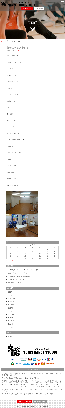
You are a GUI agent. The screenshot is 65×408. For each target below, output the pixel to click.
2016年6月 (11, 314)
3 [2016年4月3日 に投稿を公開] (54, 249)
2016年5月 (11, 317)
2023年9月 (11, 295)
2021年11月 (11, 298)
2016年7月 (11, 311)
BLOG (20, 50)
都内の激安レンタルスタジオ (17, 283)
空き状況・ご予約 (27, 9)
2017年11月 (11, 301)
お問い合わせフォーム (40, 401)
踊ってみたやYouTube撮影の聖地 (19, 276)
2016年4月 (11, 321)
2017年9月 (11, 305)
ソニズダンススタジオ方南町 (17, 273)
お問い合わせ (39, 9)
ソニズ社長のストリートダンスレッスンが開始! (23, 270)
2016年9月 (11, 308)
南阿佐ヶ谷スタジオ (17, 47)
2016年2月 (11, 327)
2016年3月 (11, 324)
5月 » (11, 260)
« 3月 (7, 260)
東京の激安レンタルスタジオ (17, 279)
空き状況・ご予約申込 (24, 401)
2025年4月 (11, 292)
